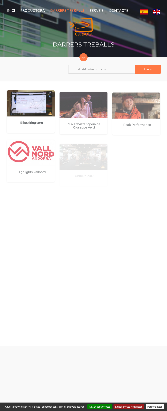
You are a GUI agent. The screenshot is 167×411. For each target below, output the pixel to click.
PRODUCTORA (32, 10)
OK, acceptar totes (99, 406)
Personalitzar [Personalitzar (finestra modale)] (154, 406)
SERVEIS (97, 10)
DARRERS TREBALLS (67, 10)
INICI (11, 10)
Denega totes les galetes (128, 406)
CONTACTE (118, 10)
